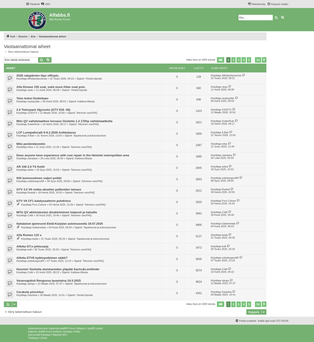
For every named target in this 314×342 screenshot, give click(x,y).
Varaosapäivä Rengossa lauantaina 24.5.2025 (48, 280)
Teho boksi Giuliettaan (32, 98)
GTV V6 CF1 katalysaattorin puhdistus (43, 201)
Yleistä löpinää (93, 78)
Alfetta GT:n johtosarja (32, 246)
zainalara (32, 158)
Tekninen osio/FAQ (86, 112)
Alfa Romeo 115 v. (29, 235)
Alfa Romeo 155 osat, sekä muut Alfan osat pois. (51, 87)
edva (30, 147)
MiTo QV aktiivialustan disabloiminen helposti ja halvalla (56, 212)
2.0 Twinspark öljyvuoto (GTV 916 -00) (43, 109)
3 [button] (238, 60)
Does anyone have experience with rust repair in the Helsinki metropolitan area (72, 155)
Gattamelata (39, 227)
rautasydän (33, 101)
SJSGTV (32, 112)
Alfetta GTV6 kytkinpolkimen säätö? (42, 258)
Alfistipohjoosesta (37, 78)
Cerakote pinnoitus (30, 292)
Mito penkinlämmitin (30, 144)
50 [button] (258, 60)
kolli (29, 249)
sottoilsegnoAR (35, 181)
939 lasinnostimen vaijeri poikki (39, 178)
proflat (37, 335)
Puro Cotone (39, 204)
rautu (30, 90)
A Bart (30, 135)
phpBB (62, 328)
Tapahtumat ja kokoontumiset (89, 135)
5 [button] (249, 60)
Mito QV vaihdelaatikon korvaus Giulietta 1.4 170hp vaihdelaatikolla (64, 121)
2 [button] (233, 60)
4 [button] (244, 60)
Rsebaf (31, 192)
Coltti (30, 215)
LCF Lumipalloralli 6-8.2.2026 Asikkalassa (46, 132)
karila (35, 238)
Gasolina (32, 295)
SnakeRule (33, 124)
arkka (30, 169)
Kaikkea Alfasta (86, 101)
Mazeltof (57, 335)
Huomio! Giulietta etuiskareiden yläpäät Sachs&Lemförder (58, 269)
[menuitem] (45, 4)
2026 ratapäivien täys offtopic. (37, 75)
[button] (220, 60)
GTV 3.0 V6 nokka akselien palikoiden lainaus (48, 189)
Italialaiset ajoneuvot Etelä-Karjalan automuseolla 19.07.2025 (59, 223)
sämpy (31, 283)
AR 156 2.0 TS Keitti (30, 166)
